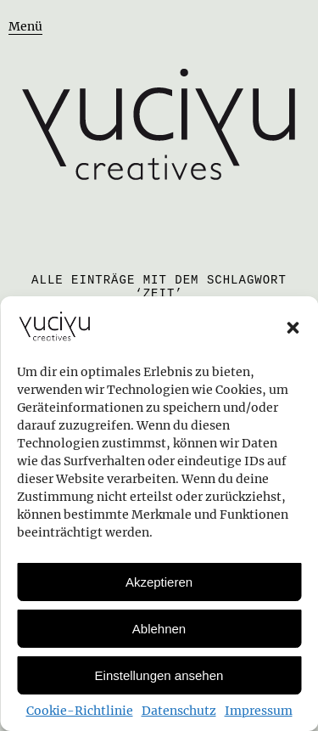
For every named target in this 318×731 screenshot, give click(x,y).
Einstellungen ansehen (159, 675)
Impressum (259, 710)
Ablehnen (159, 628)
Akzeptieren (159, 582)
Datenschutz (179, 710)
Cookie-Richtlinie (79, 710)
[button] (292, 327)
